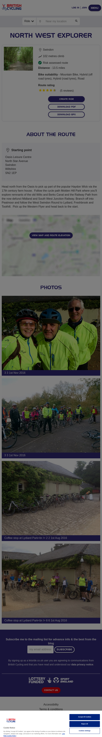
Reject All (84, 724)
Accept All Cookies (84, 717)
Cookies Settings (84, 731)
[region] (51, 724)
